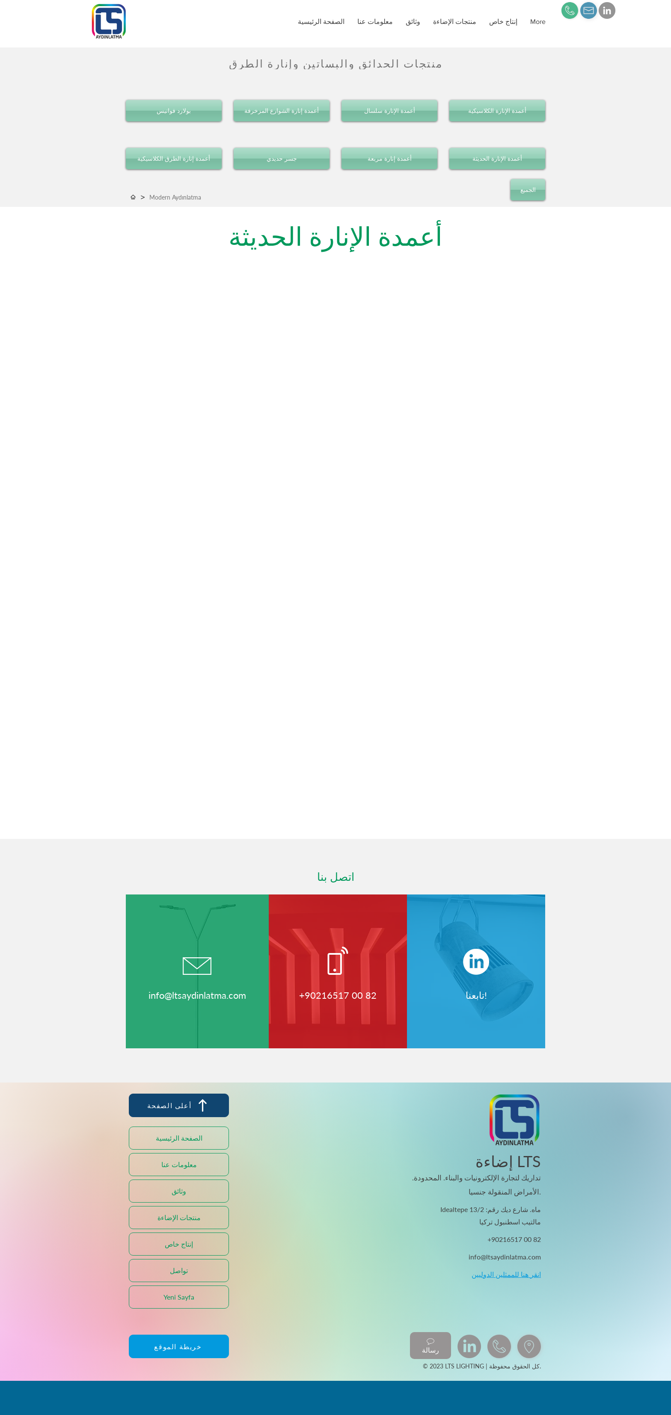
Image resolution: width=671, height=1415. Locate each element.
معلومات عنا (179, 1164)
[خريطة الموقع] (179, 1346)
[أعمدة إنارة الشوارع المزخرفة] (282, 110)
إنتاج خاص (179, 1244)
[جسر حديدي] (282, 158)
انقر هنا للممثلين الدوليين (506, 1274)
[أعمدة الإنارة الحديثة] (497, 158)
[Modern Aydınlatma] (175, 197)
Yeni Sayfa (178, 1297)
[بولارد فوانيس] (174, 110)
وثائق (179, 1191)
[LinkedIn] (607, 10)
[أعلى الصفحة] (179, 1105)
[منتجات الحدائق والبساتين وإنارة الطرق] (335, 63)
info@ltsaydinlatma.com (197, 995)
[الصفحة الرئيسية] (133, 197)
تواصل (179, 1270)
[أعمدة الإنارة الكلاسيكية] (497, 110)
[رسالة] (430, 1345)
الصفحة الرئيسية (179, 1138)
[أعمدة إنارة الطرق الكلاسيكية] (174, 158)
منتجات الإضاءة (179, 1217)
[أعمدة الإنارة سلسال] (389, 110)
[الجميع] (528, 189)
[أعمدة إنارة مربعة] (389, 158)
